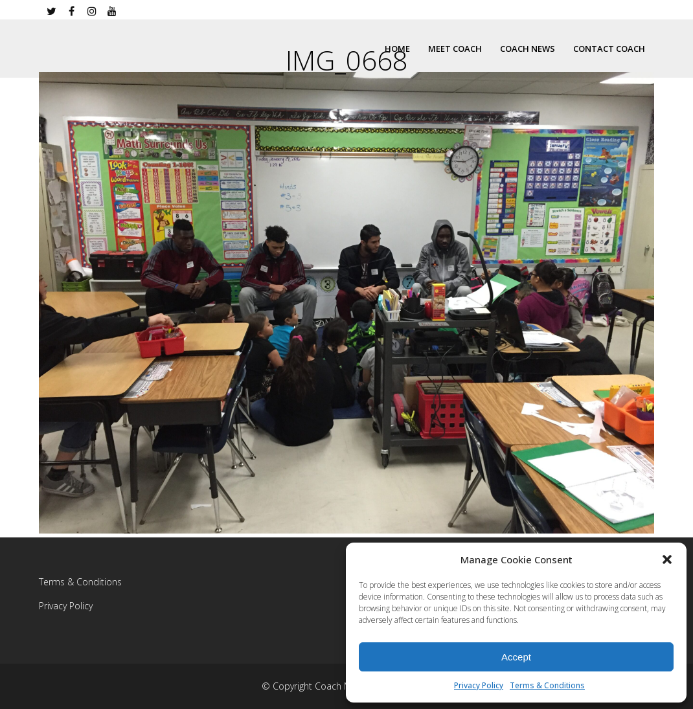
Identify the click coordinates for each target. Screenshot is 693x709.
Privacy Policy (478, 685)
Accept (516, 656)
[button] (667, 559)
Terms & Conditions (547, 685)
